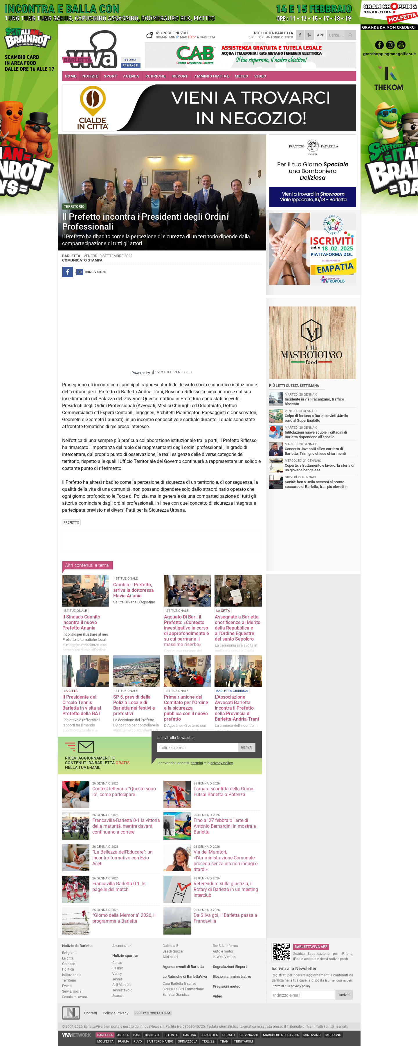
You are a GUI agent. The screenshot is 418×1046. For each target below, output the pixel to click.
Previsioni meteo (226, 986)
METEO (241, 76)
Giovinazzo (248, 1035)
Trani (224, 1041)
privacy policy (221, 763)
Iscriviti (246, 747)
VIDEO (260, 76)
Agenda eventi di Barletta (183, 966)
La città (68, 958)
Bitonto (172, 1035)
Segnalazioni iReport (230, 966)
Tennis (117, 979)
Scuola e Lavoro (74, 997)
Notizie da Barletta (77, 946)
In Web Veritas (224, 957)
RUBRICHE (155, 76)
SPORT (110, 76)
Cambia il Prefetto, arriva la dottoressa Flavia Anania (133, 590)
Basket (117, 968)
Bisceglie (152, 1035)
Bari (136, 1035)
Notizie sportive (125, 955)
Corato (228, 1035)
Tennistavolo (122, 990)
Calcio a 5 (170, 946)
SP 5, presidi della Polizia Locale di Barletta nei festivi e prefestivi (134, 705)
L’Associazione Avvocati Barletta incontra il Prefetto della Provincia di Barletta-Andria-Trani (237, 708)
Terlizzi (208, 1041)
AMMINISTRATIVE (211, 76)
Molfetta (105, 1041)
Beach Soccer (173, 951)
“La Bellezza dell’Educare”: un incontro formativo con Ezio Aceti (122, 857)
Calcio (117, 962)
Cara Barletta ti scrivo (179, 983)
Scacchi (118, 995)
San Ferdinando (160, 1041)
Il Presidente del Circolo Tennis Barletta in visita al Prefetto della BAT (81, 705)
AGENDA (131, 76)
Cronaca (68, 964)
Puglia (123, 1041)
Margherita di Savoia (281, 1035)
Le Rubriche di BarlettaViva (185, 976)
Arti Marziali (121, 984)
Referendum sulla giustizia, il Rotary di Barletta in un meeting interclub (226, 889)
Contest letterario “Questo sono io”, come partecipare (124, 791)
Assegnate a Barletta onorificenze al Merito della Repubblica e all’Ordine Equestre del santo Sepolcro (237, 628)
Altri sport (170, 957)
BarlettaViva (90, 47)
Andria (123, 1035)
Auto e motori (223, 951)
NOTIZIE (90, 76)
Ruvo (138, 1041)
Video (217, 996)
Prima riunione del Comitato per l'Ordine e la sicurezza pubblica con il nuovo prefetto (186, 708)
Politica (68, 969)
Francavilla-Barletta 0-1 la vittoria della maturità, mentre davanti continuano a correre (126, 826)
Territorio (69, 980)
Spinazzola (187, 1041)
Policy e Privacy (115, 1013)
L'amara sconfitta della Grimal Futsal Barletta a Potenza (224, 791)
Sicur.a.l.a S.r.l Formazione (183, 989)
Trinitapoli (243, 1041)
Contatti (90, 1013)
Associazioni (122, 946)
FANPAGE (130, 65)
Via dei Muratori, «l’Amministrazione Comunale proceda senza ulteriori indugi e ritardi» (225, 860)
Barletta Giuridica (176, 994)
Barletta (105, 1035)
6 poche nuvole (181, 35)
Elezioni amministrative (232, 976)
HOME (70, 76)
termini (197, 763)
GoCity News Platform (153, 1013)
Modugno (333, 1035)
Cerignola (209, 1035)
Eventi (67, 986)
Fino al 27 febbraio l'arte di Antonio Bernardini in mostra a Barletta (225, 826)
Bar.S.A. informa (225, 946)
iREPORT (180, 76)
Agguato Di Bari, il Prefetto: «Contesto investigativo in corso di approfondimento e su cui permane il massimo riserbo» (186, 630)
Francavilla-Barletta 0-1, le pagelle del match (118, 886)
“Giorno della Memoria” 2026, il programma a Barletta (124, 918)
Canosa (189, 1035)
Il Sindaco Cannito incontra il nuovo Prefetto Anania (81, 622)
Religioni (68, 953)
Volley (117, 973)
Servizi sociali (72, 991)
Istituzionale (71, 975)
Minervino (312, 1035)
